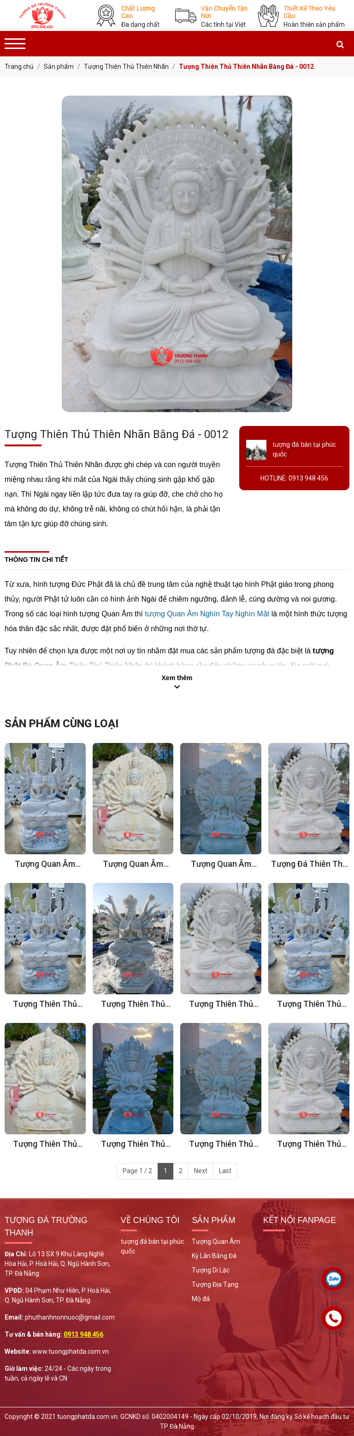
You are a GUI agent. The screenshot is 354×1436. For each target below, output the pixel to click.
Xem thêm (177, 677)
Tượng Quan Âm (216, 1241)
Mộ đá (201, 1298)
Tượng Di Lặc (211, 1270)
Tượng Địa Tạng (215, 1284)
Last (225, 1170)
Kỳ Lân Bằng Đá (214, 1256)
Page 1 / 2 (137, 1170)
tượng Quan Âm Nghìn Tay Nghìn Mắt (207, 614)
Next (200, 1170)
